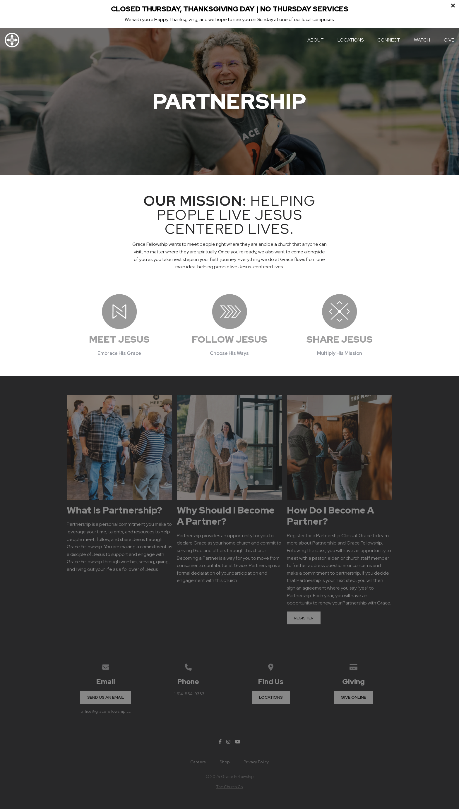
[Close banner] (453, 6)
